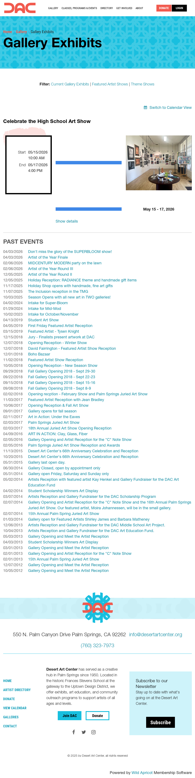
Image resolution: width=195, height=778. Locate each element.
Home (7, 31)
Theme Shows (142, 84)
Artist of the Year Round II (50, 274)
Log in (179, 8)
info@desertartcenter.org (155, 634)
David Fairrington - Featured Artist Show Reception (72, 348)
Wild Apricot (142, 772)
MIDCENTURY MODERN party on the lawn (65, 263)
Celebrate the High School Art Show (47, 121)
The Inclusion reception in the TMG (58, 291)
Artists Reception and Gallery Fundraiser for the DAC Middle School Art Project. (96, 525)
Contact (10, 726)
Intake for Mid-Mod (44, 308)
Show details (67, 221)
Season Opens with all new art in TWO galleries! (69, 297)
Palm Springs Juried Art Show (54, 422)
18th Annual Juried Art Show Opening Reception (69, 428)
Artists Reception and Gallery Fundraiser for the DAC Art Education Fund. (91, 530)
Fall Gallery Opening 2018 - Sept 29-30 (61, 371)
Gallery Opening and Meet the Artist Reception (68, 536)
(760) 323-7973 (97, 645)
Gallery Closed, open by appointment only (64, 468)
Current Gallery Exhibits (70, 84)
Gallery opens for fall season (52, 411)
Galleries (11, 717)
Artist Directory (17, 690)
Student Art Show (43, 319)
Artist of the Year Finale (48, 257)
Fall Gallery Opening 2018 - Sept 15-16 (61, 382)
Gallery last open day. (46, 462)
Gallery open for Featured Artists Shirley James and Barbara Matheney (89, 519)
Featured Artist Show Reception (55, 359)
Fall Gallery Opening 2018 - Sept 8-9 (59, 388)
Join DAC (70, 715)
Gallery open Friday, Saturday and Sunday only (68, 473)
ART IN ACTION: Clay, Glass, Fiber (58, 433)
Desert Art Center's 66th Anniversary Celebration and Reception (83, 450)
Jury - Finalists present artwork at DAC (61, 337)
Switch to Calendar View (171, 107)
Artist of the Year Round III (50, 268)
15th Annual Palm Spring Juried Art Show (63, 513)
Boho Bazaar (39, 354)
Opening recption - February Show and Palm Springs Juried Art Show (88, 394)
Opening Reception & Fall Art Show (58, 405)
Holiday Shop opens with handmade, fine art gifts (70, 285)
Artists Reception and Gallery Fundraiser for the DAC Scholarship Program (92, 496)
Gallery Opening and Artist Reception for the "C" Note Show (80, 439)
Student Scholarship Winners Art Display (63, 490)
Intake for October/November (53, 314)
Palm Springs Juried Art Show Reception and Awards (74, 445)
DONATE (164, 8)
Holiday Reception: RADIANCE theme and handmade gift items (82, 280)
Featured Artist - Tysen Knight (53, 331)
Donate (9, 699)
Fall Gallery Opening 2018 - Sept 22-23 (61, 376)
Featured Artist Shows (110, 84)
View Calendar (14, 708)
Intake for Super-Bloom (48, 302)
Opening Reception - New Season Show (63, 365)
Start (22, 152)
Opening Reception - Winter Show (57, 342)
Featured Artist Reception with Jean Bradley (66, 399)
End (22, 164)
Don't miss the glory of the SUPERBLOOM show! (70, 251)
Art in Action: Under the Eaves (54, 416)
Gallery (21, 31)
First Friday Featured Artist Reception (60, 325)
